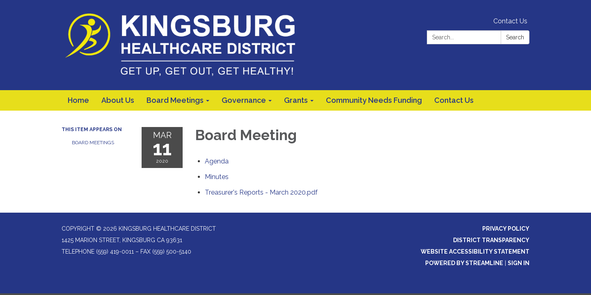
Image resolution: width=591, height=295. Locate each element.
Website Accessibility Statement (475, 251)
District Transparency (491, 240)
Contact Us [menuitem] (454, 100)
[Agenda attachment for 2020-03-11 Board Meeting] (217, 161)
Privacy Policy (505, 228)
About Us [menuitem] (117, 100)
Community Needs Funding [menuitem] (374, 100)
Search (515, 37)
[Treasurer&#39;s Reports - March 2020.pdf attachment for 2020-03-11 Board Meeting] (261, 192)
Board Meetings (93, 142)
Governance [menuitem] (244, 100)
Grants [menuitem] (296, 100)
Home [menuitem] (78, 100)
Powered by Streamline (464, 263)
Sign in (518, 263)
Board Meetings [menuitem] (175, 100)
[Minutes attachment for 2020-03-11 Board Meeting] (217, 177)
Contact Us (510, 21)
